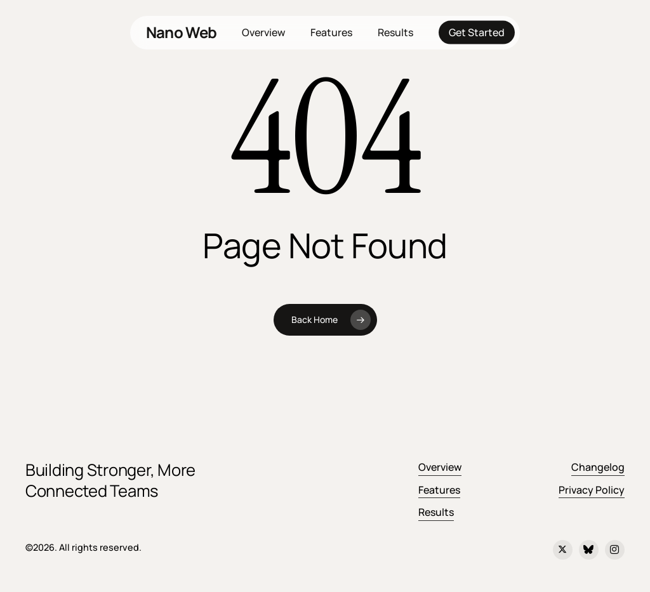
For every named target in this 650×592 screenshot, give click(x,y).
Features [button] (439, 490)
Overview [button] (439, 467)
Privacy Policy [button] (592, 490)
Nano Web (181, 32)
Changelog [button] (598, 467)
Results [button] (436, 512)
